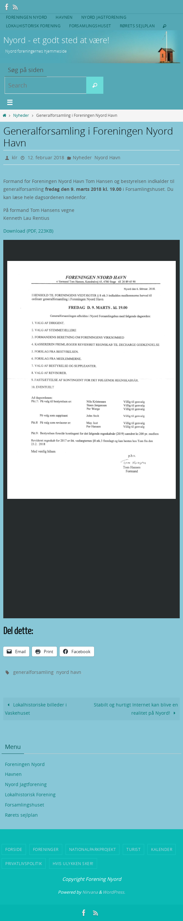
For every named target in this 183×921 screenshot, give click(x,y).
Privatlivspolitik (23, 863)
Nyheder (21, 115)
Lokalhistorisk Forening (33, 25)
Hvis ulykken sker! (73, 863)
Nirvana (90, 892)
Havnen (64, 17)
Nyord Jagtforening (103, 17)
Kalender (161, 849)
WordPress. (114, 892)
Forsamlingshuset (90, 25)
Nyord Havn (107, 157)
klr (14, 157)
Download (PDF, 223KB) (28, 231)
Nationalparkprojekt (92, 849)
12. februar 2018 (46, 157)
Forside (13, 849)
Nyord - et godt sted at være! (56, 40)
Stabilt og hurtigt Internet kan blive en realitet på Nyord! (136, 709)
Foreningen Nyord (26, 17)
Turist (133, 849)
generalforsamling (33, 672)
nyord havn (68, 672)
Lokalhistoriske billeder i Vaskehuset (35, 709)
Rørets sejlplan (137, 25)
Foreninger (46, 849)
